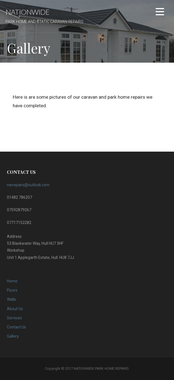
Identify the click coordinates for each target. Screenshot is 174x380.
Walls (11, 299)
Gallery (13, 336)
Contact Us (16, 327)
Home (12, 281)
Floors (12, 290)
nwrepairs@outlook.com (28, 185)
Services (14, 318)
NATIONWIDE (27, 12)
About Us (15, 309)
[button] (159, 13)
